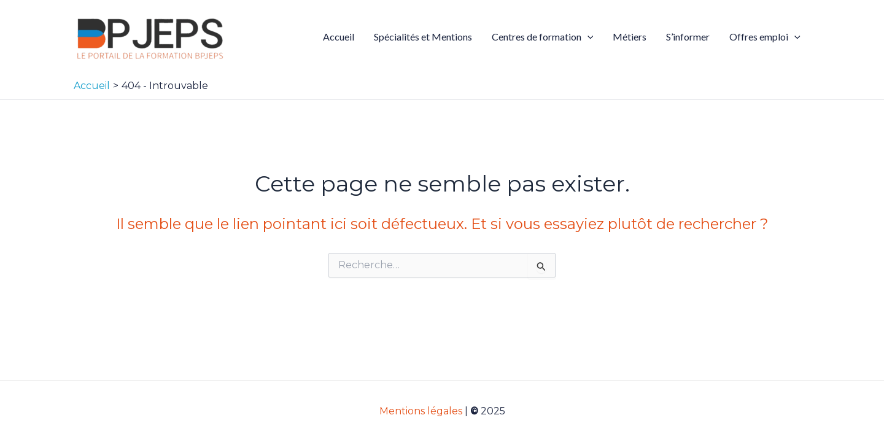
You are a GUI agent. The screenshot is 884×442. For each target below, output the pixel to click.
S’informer (688, 36)
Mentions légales (420, 411)
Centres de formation (543, 36)
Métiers (629, 36)
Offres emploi (765, 36)
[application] (587, 36)
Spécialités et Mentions (423, 36)
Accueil (338, 36)
